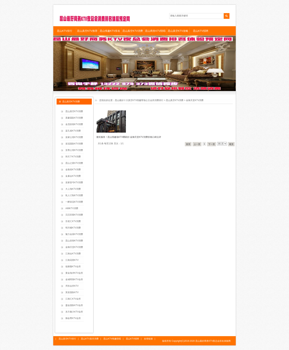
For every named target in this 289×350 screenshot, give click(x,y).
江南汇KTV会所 (73, 299)
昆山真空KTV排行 (67, 338)
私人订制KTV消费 (74, 195)
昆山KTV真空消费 (89, 338)
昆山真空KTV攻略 (178, 30)
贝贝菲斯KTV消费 (74, 215)
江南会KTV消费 (73, 253)
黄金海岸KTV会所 (74, 273)
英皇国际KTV (72, 292)
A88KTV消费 (71, 208)
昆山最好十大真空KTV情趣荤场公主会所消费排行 (139, 100)
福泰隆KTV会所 (73, 266)
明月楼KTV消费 (73, 227)
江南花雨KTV (72, 260)
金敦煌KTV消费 (73, 169)
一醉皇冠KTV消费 (74, 202)
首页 (188, 144)
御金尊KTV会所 (73, 318)
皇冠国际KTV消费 (74, 143)
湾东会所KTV (72, 286)
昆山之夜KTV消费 (74, 163)
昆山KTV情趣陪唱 (112, 338)
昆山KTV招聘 (200, 30)
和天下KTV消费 (73, 156)
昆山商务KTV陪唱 (155, 30)
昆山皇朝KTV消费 (74, 240)
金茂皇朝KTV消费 (74, 124)
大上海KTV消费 (73, 189)
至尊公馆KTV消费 (74, 150)
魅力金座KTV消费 (74, 234)
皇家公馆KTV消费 (74, 137)
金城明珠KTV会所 (74, 279)
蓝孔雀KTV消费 (73, 130)
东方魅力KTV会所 (74, 311)
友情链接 (148, 338)
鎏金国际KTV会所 (74, 305)
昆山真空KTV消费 (132, 30)
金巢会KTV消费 (73, 176)
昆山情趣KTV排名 (110, 30)
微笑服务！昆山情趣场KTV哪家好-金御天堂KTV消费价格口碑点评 (128, 137)
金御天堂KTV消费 (74, 247)
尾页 (231, 144)
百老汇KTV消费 (73, 221)
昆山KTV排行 (64, 30)
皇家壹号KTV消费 (74, 182)
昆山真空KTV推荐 (87, 30)
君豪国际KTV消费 (74, 118)
